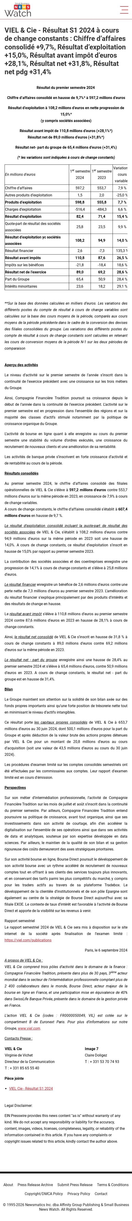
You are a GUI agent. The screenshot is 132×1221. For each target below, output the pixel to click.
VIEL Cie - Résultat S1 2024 (31, 1088)
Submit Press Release (74, 1185)
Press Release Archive (35, 1185)
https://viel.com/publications (28, 940)
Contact (101, 1194)
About (8, 1185)
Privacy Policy (78, 1194)
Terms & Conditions (113, 1185)
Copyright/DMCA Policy (44, 1194)
